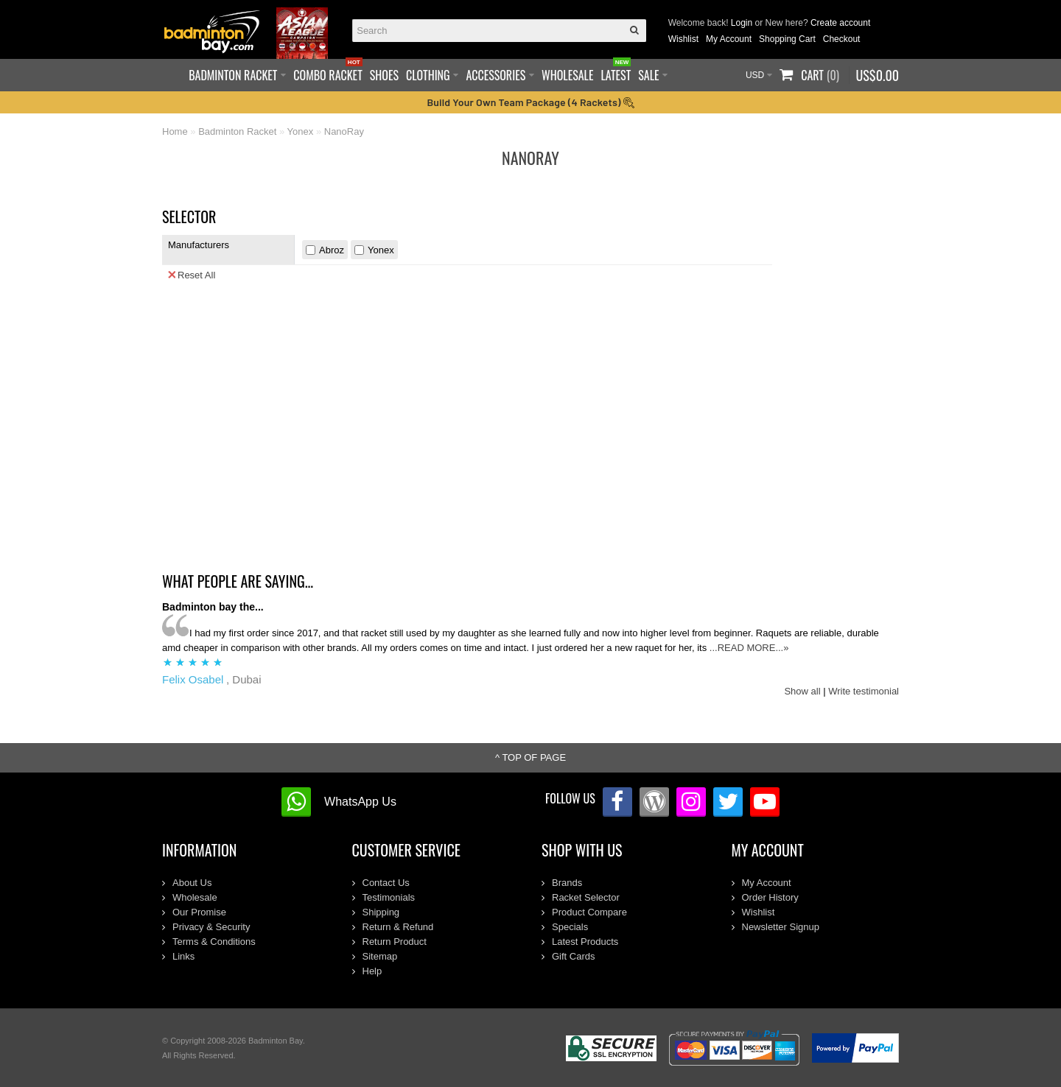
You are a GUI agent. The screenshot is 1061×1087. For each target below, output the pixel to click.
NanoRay (344, 131)
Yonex (300, 131)
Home (175, 131)
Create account (840, 23)
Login (741, 23)
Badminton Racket (237, 131)
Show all (802, 691)
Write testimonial (863, 691)
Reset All (191, 275)
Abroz (331, 250)
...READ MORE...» (749, 647)
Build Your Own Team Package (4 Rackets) (530, 102)
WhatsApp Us (360, 801)
